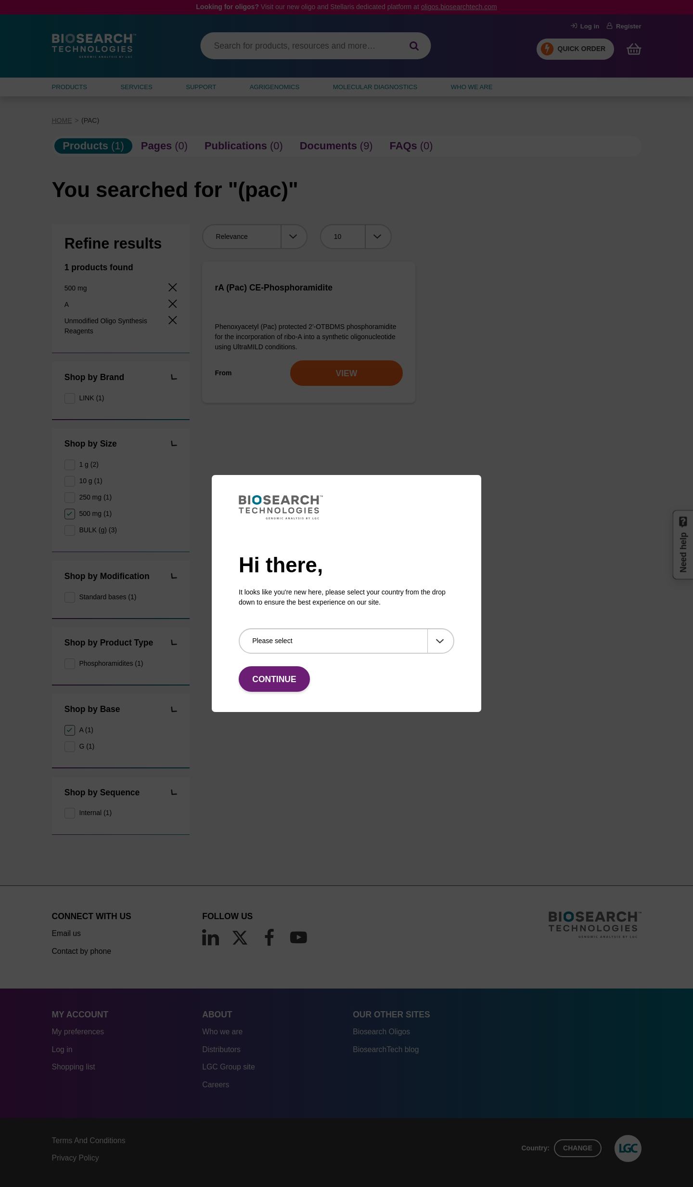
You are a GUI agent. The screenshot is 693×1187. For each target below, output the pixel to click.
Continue (274, 679)
